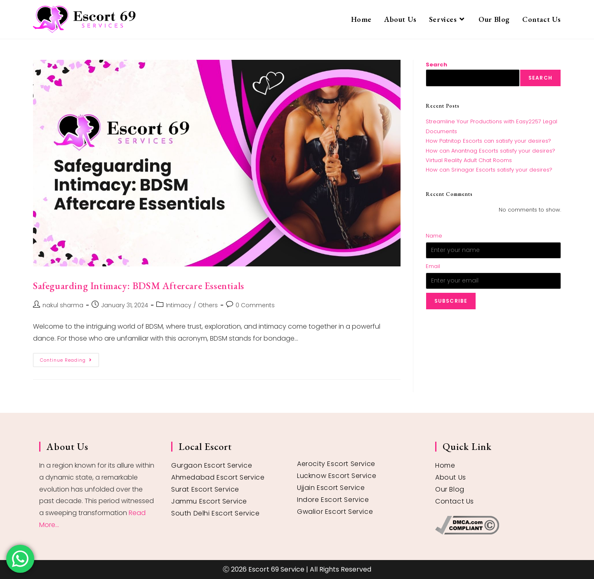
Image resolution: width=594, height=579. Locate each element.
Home (445, 465)
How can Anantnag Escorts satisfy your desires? (490, 151)
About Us (450, 477)
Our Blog (449, 489)
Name (434, 236)
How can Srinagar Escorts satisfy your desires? (489, 170)
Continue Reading (69, 358)
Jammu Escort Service (209, 501)
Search (436, 64)
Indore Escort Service (333, 499)
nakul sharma (62, 305)
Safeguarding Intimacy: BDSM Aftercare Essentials (138, 285)
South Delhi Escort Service (215, 513)
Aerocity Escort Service (336, 463)
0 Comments (255, 305)
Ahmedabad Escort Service (217, 477)
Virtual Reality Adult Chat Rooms (469, 160)
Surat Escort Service (205, 489)
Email (433, 266)
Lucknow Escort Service (336, 475)
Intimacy (178, 305)
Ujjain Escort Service (331, 487)
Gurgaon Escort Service (211, 465)
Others (208, 305)
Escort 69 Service (276, 569)
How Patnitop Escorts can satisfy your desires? (488, 141)
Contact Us (454, 501)
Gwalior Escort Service (335, 511)
